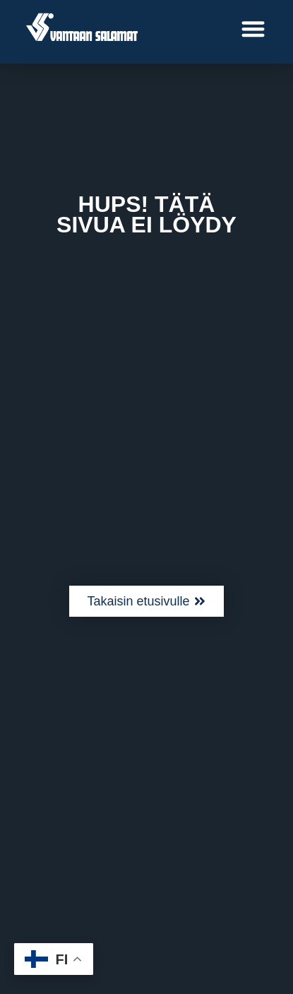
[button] (254, 28)
